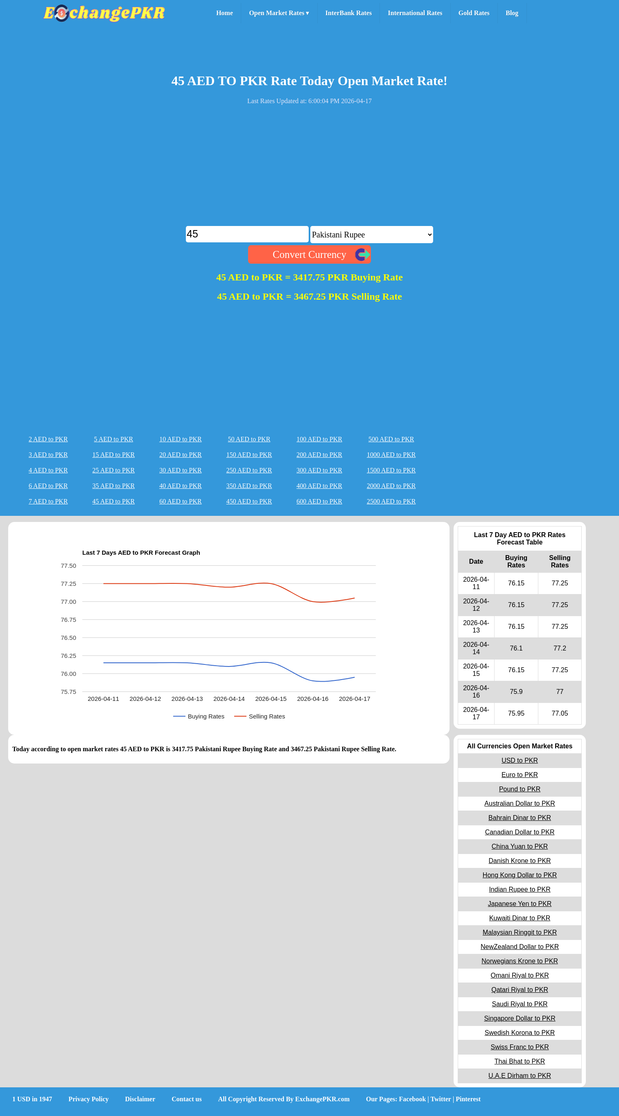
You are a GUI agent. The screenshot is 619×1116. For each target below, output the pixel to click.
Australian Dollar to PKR (519, 803)
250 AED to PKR (249, 470)
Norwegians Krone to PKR (519, 961)
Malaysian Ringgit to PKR (520, 932)
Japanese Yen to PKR (520, 903)
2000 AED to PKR (391, 485)
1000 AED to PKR (391, 454)
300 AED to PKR (319, 470)
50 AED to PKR (249, 439)
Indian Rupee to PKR (519, 889)
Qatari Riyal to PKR (519, 989)
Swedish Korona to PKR (520, 1032)
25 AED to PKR (114, 470)
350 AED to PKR (249, 485)
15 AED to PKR (114, 454)
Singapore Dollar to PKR (519, 1018)
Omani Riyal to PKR (519, 975)
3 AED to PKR (48, 454)
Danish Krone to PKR (520, 860)
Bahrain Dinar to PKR (519, 817)
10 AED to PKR (180, 439)
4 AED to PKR (48, 470)
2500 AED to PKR (391, 501)
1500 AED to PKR (391, 470)
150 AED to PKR (249, 454)
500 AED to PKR (391, 439)
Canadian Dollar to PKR (520, 832)
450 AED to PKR (249, 501)
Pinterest (468, 1099)
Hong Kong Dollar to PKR (520, 875)
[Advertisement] (309, 168)
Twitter (441, 1099)
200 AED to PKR (319, 454)
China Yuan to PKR (520, 846)
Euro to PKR (520, 774)
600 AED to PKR (319, 501)
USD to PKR (520, 760)
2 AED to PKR (48, 439)
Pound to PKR (519, 789)
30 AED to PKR (180, 470)
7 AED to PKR (48, 501)
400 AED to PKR (319, 485)
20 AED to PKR (180, 454)
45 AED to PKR (114, 501)
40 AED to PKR (180, 485)
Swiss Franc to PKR (519, 1047)
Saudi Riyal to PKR (520, 1004)
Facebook (412, 1099)
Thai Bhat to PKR (520, 1061)
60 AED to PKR (180, 501)
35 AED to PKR (114, 485)
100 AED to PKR (319, 439)
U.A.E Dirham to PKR (519, 1075)
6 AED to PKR (48, 485)
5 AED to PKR (113, 439)
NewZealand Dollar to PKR (520, 946)
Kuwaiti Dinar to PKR (519, 918)
